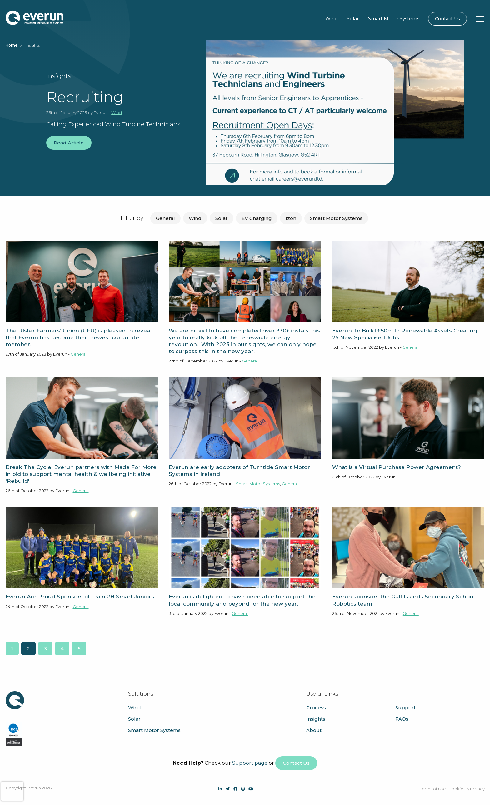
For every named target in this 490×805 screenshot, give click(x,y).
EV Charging (257, 218)
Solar (353, 19)
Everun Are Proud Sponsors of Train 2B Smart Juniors (80, 596)
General (165, 218)
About (314, 730)
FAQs (401, 719)
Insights (315, 719)
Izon (291, 218)
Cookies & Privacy (466, 788)
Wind (331, 19)
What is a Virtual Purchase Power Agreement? (396, 467)
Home (12, 45)
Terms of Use (433, 788)
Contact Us (447, 19)
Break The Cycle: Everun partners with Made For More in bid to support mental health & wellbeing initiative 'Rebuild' (81, 474)
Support (405, 708)
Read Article (69, 143)
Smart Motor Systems (393, 19)
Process (316, 708)
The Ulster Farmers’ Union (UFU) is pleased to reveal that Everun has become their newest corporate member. (79, 338)
